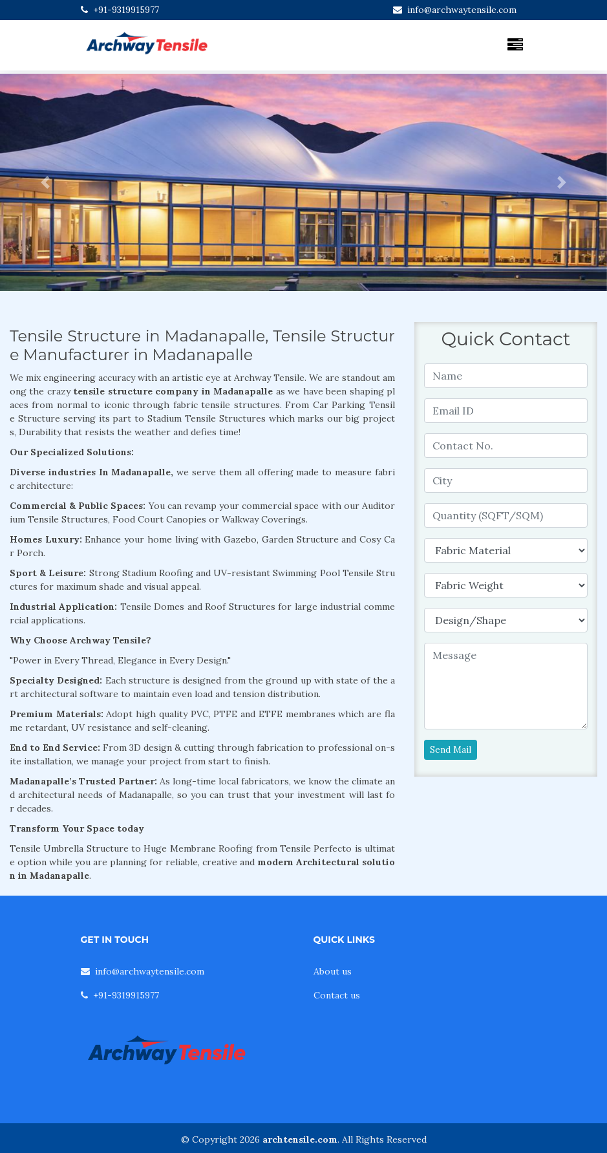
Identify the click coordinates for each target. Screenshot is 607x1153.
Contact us (337, 995)
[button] (45, 182)
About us (333, 971)
